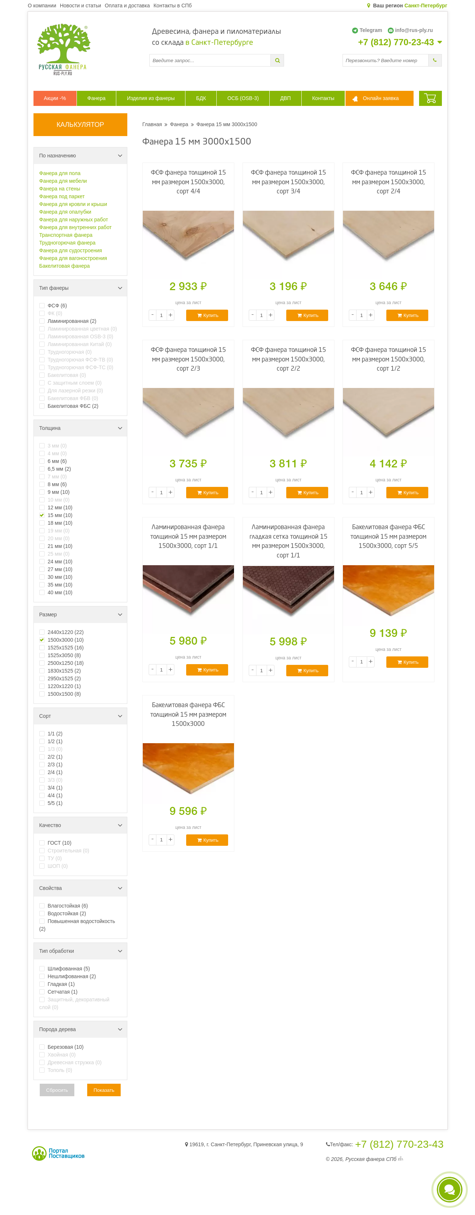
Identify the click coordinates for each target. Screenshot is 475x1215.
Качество (81, 825)
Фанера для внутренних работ (75, 227)
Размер (81, 614)
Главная (152, 124)
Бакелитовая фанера (64, 266)
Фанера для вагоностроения (73, 258)
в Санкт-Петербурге (219, 43)
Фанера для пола (60, 173)
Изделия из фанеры (151, 98)
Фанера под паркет (62, 196)
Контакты (323, 98)
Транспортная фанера (66, 235)
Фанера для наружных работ (73, 219)
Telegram (367, 30)
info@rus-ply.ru (410, 30)
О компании (42, 5)
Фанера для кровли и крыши (73, 204)
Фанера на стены (60, 189)
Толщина (81, 428)
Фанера (96, 98)
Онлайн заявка (380, 98)
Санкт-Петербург (425, 5)
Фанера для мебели (63, 181)
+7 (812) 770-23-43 (396, 42)
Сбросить (57, 1090)
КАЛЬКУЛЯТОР (80, 124)
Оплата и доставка (127, 5)
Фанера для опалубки (65, 212)
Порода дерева (81, 1029)
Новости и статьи (80, 5)
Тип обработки (81, 951)
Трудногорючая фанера (67, 243)
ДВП (285, 98)
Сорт (81, 716)
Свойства (81, 888)
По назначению (81, 155)
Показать (103, 1090)
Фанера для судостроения (70, 250)
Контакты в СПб (172, 5)
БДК (201, 98)
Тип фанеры (81, 288)
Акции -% (55, 98)
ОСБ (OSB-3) (243, 98)
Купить (208, 315)
